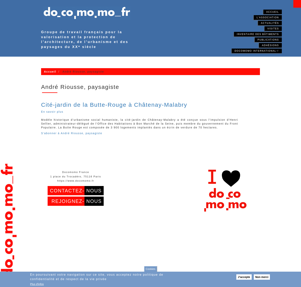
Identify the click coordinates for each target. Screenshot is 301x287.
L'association (268, 17)
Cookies (150, 268)
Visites (273, 28)
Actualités (270, 23)
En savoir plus (52, 111)
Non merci (261, 277)
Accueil (272, 12)
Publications (268, 39)
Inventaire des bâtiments (258, 34)
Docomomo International (257, 50)
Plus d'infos (37, 284)
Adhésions (270, 45)
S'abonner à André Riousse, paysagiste (71, 133)
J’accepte (244, 277)
